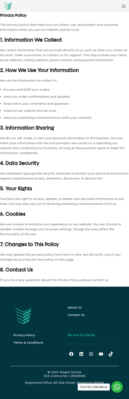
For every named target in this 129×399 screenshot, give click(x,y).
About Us (75, 307)
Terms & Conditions (28, 342)
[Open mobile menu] (124, 6)
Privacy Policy (24, 335)
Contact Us (76, 315)
